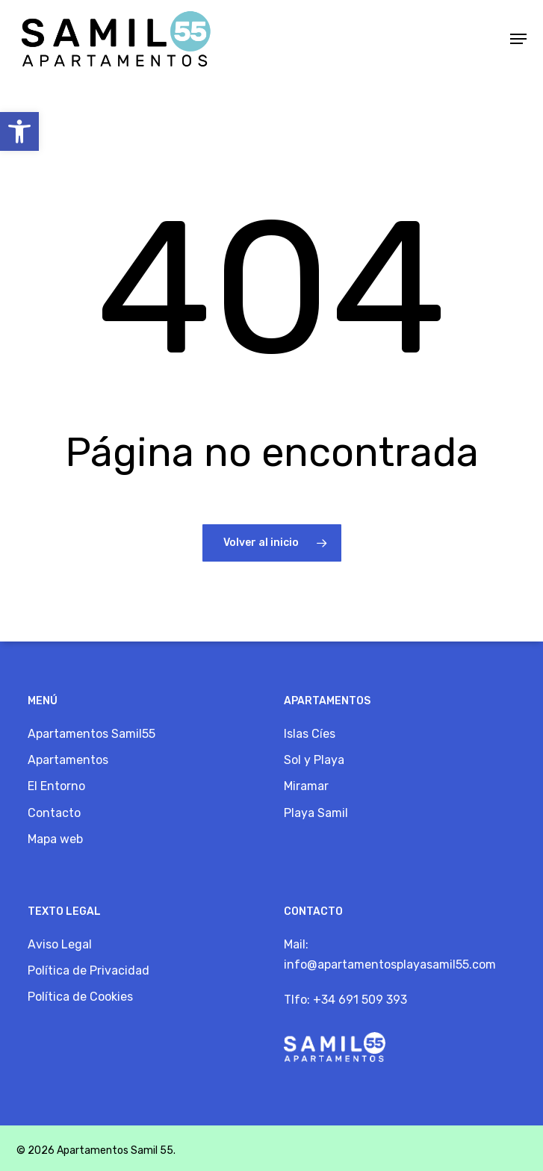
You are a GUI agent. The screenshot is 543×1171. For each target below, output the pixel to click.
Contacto (54, 813)
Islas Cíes (309, 734)
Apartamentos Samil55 (91, 734)
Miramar (306, 786)
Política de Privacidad (88, 970)
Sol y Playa (314, 760)
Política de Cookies (80, 997)
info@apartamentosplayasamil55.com (390, 964)
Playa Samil (316, 813)
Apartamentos (68, 760)
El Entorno (56, 786)
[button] (19, 131)
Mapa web (55, 839)
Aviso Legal (60, 944)
